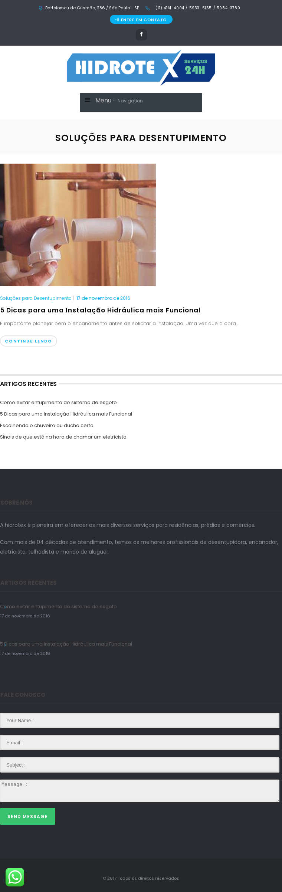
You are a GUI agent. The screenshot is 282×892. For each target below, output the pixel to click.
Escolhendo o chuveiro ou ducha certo (47, 425)
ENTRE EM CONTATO (141, 20)
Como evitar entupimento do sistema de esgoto (58, 402)
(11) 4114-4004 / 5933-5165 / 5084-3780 (197, 8)
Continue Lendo (28, 341)
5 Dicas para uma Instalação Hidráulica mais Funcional (100, 310)
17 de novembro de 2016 (103, 298)
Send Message (27, 816)
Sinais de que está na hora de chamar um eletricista (63, 436)
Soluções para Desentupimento (36, 298)
